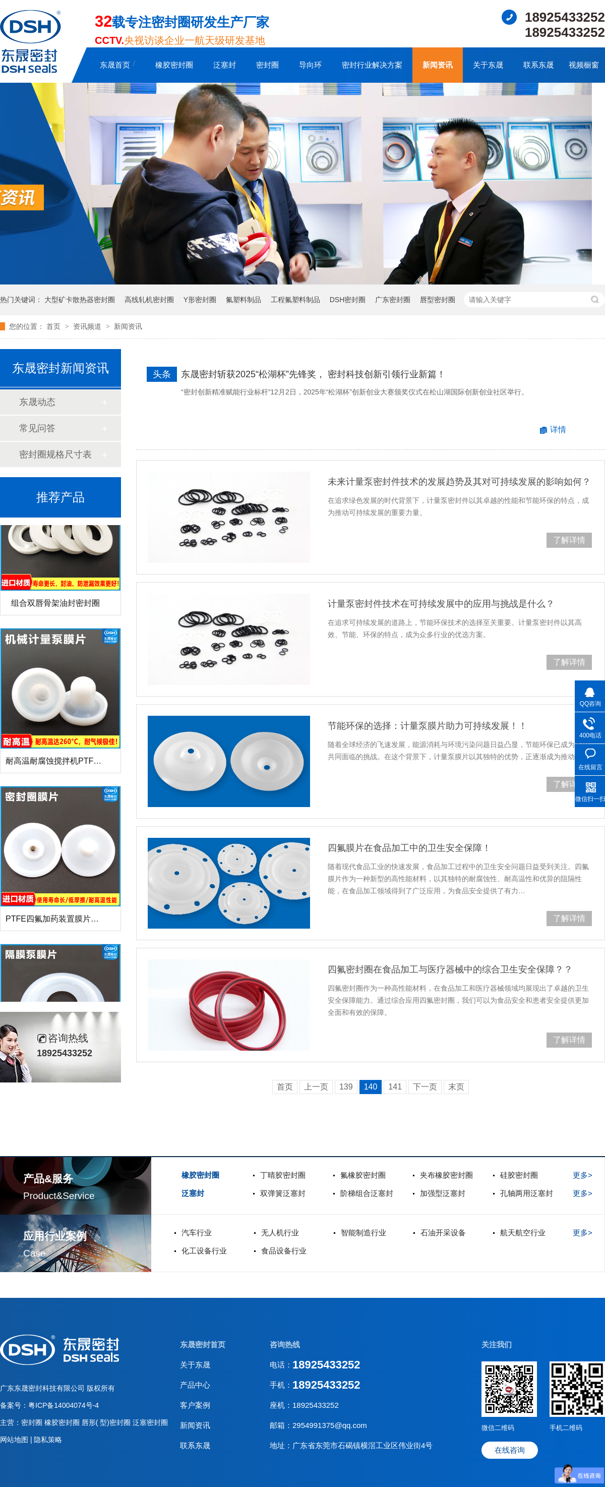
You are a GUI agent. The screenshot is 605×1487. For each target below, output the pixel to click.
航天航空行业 (523, 1232)
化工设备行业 (204, 1250)
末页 (456, 1086)
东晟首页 (115, 65)
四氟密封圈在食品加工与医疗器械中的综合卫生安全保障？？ (450, 969)
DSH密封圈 (348, 300)
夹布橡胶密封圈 (446, 1175)
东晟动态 (37, 402)
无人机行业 (280, 1232)
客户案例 (195, 1405)
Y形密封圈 (200, 300)
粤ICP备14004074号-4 (63, 1405)
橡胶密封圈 (174, 65)
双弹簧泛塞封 (283, 1193)
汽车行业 (197, 1232)
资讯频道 (88, 326)
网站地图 (15, 1440)
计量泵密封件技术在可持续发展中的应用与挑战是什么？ (441, 604)
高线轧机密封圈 (149, 300)
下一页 (425, 1086)
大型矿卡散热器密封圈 (79, 300)
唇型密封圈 (437, 300)
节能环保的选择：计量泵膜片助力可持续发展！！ (427, 726)
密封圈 (267, 65)
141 (395, 1086)
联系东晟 (538, 65)
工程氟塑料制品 (295, 300)
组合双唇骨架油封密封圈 (55, 607)
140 (371, 1086)
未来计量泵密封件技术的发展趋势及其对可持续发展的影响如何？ (459, 482)
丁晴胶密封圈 (283, 1175)
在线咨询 (510, 1450)
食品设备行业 (284, 1250)
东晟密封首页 (202, 1344)
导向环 (310, 65)
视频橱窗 (584, 65)
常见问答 (37, 428)
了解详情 (569, 540)
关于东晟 (488, 65)
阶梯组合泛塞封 (366, 1193)
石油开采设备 (443, 1232)
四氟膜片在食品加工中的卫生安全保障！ (409, 848)
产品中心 (195, 1385)
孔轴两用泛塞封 (526, 1193)
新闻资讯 (437, 65)
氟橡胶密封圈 (363, 1175)
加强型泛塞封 (442, 1193)
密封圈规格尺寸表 (55, 454)
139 (346, 1086)
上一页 (316, 1086)
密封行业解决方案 (372, 65)
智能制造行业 (363, 1232)
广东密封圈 (392, 300)
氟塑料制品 (243, 300)
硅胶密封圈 (519, 1175)
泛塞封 (224, 65)
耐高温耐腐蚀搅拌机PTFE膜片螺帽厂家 (76, 765)
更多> (582, 1175)
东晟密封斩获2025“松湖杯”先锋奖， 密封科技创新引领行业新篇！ (313, 374)
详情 (558, 429)
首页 (54, 326)
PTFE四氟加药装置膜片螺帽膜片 (64, 923)
